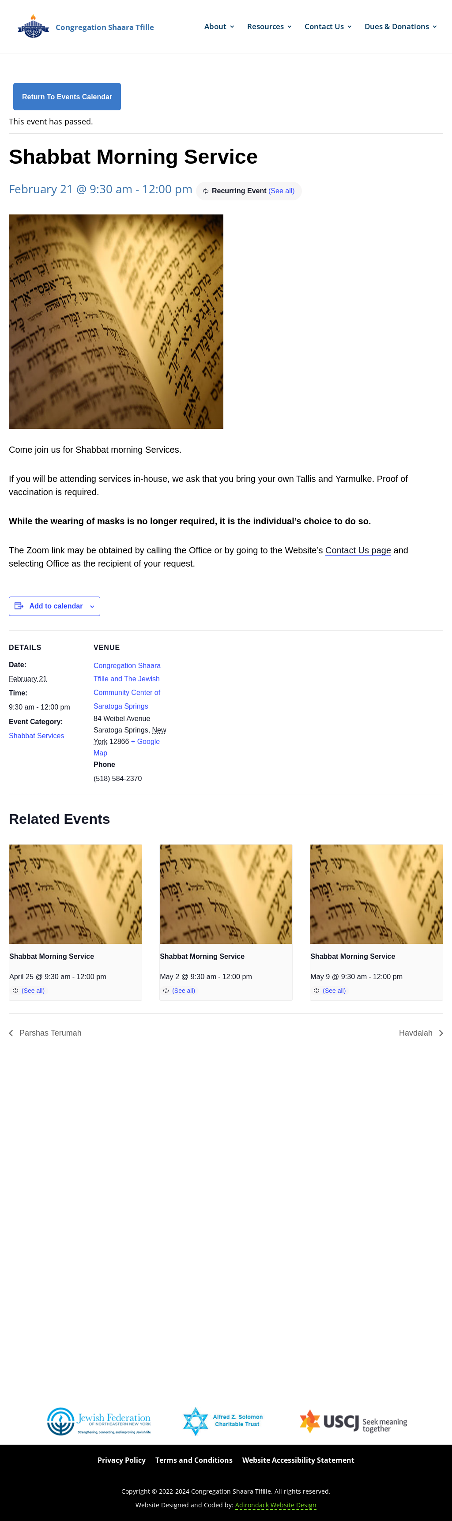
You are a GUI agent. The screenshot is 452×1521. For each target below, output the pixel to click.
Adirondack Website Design (275, 1505)
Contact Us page (358, 550)
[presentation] (75, 894)
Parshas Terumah (49, 1033)
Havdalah (417, 1033)
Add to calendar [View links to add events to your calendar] (56, 606)
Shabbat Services (36, 736)
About (215, 27)
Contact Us (324, 27)
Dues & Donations (397, 27)
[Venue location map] (224, 691)
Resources (265, 27)
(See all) (281, 191)
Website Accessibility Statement (298, 1461)
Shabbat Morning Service (51, 956)
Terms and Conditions (194, 1461)
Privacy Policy (122, 1461)
